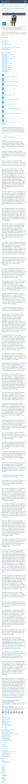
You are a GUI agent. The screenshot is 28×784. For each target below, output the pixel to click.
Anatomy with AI (6, 756)
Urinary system (5, 738)
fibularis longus (6, 645)
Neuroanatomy (5, 723)
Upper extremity (6, 717)
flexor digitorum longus (19, 692)
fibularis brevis (14, 646)
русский (3, 781)
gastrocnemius (21, 689)
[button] (14, 411)
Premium (19, 32)
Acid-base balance (6, 739)
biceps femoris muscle (15, 467)
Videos (3, 4)
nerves (8, 596)
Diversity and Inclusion (7, 706)
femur (15, 328)
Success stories (5, 755)
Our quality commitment (8, 701)
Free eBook (4, 752)
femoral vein (15, 563)
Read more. (19, 709)
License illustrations (6, 761)
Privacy (3, 773)
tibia (5, 381)
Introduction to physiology (8, 729)
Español (3, 778)
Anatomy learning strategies (8, 751)
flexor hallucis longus (11, 694)
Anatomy (4, 714)
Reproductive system (7, 740)
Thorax (3, 720)
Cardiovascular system (7, 732)
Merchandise (5, 762)
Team (3, 766)
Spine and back (5, 719)
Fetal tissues (5, 746)
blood (10, 263)
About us (4, 764)
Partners (4, 767)
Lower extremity (6, 718)
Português (4, 779)
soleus (12, 691)
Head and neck (5, 722)
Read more (4, 140)
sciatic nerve (7, 626)
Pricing (3, 760)
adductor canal (5, 566)
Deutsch (4, 777)
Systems (4, 745)
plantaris (19, 691)
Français (4, 780)
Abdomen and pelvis (6, 721)
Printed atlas (5, 750)
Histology (4, 742)
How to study (5, 748)
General (3, 744)
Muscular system (6, 730)
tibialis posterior (6, 692)
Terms (3, 772)
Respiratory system (6, 736)
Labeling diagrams (6, 753)
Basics (3, 716)
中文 (3, 782)
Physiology (4, 727)
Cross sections (5, 724)
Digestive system (6, 737)
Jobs (3, 768)
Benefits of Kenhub (6, 754)
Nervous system (6, 731)
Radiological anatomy (7, 725)
